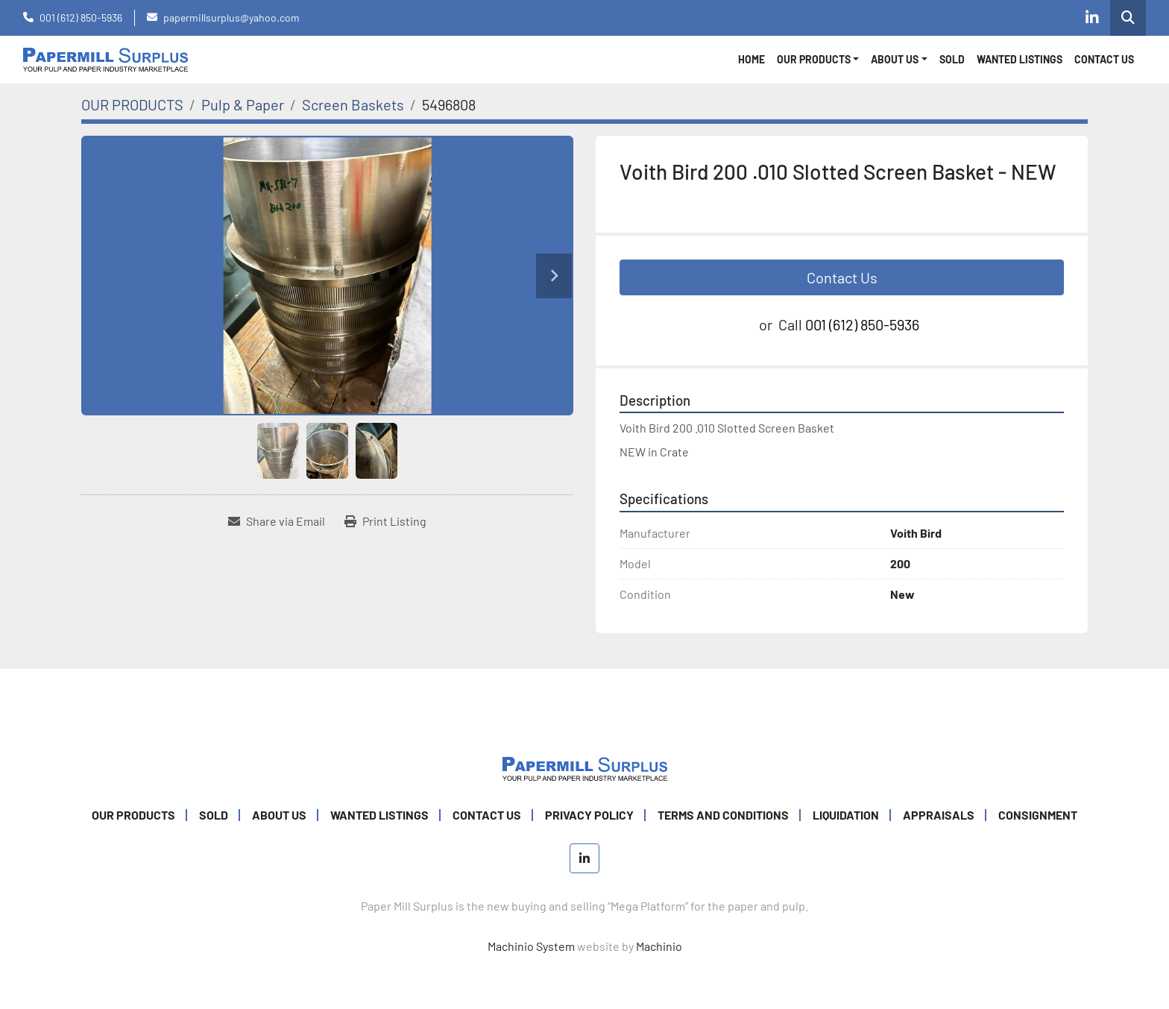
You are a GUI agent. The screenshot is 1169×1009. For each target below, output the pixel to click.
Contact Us (842, 277)
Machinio (659, 946)
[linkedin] (1092, 18)
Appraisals (938, 815)
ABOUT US (279, 815)
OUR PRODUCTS (814, 59)
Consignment (1037, 815)
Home (751, 59)
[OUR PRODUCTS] (132, 104)
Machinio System (531, 946)
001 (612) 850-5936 (81, 17)
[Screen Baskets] (353, 104)
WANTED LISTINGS (1019, 59)
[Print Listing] (385, 521)
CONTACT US (1104, 59)
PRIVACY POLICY (589, 815)
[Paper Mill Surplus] (584, 767)
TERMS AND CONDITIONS (723, 815)
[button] (818, 59)
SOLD (952, 59)
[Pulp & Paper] (242, 104)
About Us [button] (894, 59)
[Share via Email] (276, 521)
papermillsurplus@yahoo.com (231, 17)
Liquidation (846, 815)
